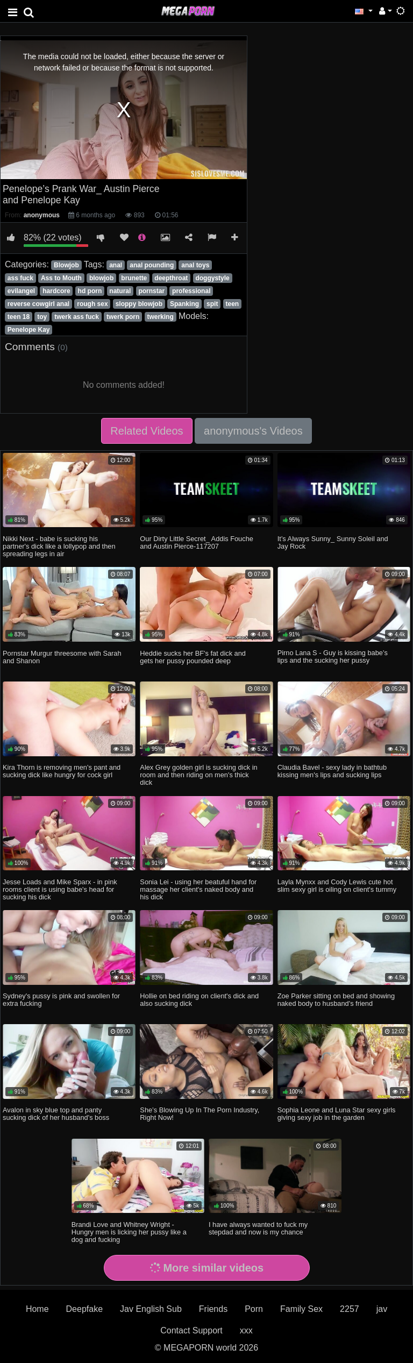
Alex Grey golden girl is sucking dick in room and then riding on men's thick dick (198, 774)
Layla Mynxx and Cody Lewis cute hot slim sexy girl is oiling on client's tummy (336, 885)
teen (232, 304)
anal (115, 265)
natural (120, 291)
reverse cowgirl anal (38, 304)
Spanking (184, 304)
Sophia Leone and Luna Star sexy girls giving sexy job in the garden (336, 1113)
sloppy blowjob (139, 304)
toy (42, 317)
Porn (254, 1309)
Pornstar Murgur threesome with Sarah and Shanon (62, 657)
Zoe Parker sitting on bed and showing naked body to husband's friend (336, 999)
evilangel (21, 291)
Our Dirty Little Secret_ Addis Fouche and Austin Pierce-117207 (196, 542)
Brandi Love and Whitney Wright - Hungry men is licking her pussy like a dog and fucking (129, 1232)
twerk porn (122, 317)
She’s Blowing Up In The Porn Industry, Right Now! (199, 1113)
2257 (349, 1309)
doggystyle (212, 278)
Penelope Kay (29, 329)
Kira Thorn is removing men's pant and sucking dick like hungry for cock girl (61, 771)
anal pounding (152, 265)
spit (212, 304)
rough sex (92, 304)
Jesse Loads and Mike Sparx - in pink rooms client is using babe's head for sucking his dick (60, 889)
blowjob (101, 278)
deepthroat (171, 278)
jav (381, 1309)
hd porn (90, 291)
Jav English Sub (151, 1309)
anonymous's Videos (253, 431)
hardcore (56, 291)
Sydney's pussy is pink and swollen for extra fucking (61, 999)
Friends (213, 1309)
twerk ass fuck (76, 317)
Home (37, 1309)
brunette (134, 278)
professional (191, 291)
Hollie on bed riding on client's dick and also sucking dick (199, 999)
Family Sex (301, 1309)
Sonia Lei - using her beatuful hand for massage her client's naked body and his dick (198, 889)
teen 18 (19, 317)
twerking (160, 317)
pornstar (151, 291)
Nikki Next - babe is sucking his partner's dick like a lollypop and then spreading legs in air (59, 546)
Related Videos (146, 431)
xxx (246, 1330)
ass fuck (20, 278)
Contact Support (191, 1330)
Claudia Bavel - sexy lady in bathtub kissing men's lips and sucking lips (332, 771)
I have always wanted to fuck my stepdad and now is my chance (258, 1228)
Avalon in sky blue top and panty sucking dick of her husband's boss (56, 1113)
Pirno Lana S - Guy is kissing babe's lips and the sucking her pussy (332, 656)
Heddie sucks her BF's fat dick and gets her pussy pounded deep (193, 657)
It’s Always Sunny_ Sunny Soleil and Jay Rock (332, 542)
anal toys (195, 265)
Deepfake (84, 1309)
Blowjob (66, 265)
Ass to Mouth (61, 278)
